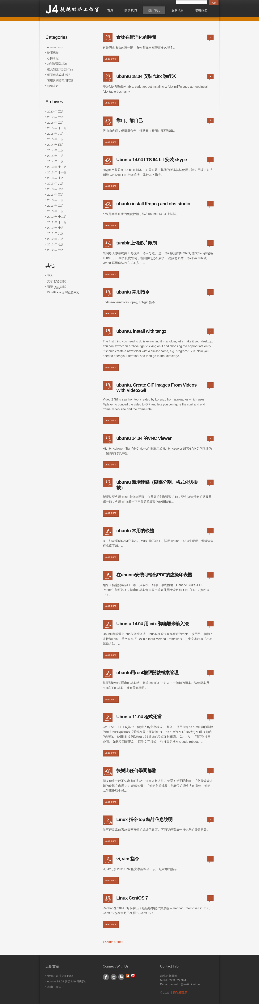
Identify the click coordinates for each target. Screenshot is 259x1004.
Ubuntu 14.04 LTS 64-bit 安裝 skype (151, 159)
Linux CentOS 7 (132, 897)
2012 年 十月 (55, 227)
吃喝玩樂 (53, 52)
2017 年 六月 (55, 117)
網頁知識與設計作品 (60, 69)
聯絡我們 (201, 10)
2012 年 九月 (55, 233)
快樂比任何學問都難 (136, 770)
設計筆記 (154, 10)
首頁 (110, 10)
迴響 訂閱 (56, 287)
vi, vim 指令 (127, 858)
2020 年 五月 (55, 111)
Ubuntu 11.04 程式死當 (138, 716)
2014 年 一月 (55, 161)
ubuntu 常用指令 (132, 291)
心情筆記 (53, 58)
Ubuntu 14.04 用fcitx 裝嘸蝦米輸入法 (152, 623)
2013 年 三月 (55, 200)
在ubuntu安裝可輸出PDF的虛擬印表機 (154, 574)
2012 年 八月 (55, 238)
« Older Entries (113, 941)
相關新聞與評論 (57, 63)
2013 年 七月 (55, 189)
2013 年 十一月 (57, 172)
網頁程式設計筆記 (58, 74)
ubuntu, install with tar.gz (141, 331)
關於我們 (131, 10)
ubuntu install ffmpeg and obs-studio (153, 203)
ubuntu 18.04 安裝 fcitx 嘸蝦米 (146, 76)
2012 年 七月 (55, 244)
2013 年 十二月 (57, 166)
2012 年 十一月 (57, 222)
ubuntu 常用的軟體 (135, 530)
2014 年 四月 (55, 144)
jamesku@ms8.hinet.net (185, 984)
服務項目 (178, 10)
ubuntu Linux (55, 47)
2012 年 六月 (55, 250)
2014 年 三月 (55, 150)
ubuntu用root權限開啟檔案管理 (147, 672)
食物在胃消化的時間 (136, 37)
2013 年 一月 (55, 211)
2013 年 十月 (55, 178)
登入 (50, 275)
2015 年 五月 (55, 139)
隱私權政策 (180, 992)
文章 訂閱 (56, 281)
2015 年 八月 (55, 133)
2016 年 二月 (55, 122)
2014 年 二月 (55, 155)
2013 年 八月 (55, 183)
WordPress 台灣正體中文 (63, 292)
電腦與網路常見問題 (60, 80)
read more (110, 58)
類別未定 (53, 85)
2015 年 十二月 (57, 128)
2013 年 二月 (55, 205)
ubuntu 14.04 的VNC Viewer (144, 438)
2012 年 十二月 (57, 216)
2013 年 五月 (55, 194)
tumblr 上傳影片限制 (136, 242)
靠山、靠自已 (129, 120)
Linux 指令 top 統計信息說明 (144, 819)
